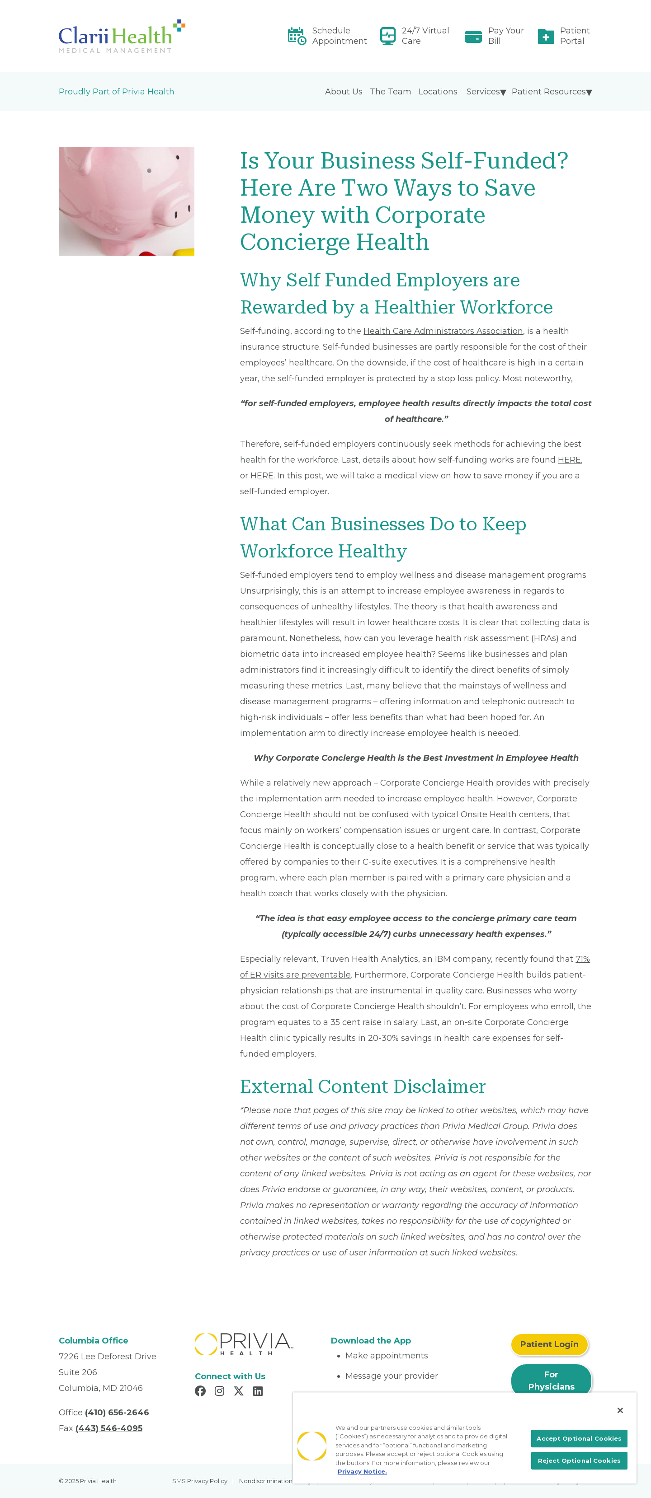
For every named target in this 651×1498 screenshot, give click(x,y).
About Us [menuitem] (344, 92)
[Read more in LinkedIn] (259, 1392)
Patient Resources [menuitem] (549, 92)
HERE (569, 460)
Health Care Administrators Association (443, 331)
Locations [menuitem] (438, 92)
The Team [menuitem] (390, 92)
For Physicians (551, 1381)
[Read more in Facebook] (201, 1392)
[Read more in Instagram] (221, 1392)
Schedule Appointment (339, 36)
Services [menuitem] (483, 92)
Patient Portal (575, 36)
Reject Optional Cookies (579, 1460)
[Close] (620, 1410)
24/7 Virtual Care (425, 36)
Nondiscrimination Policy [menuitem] (275, 1480)
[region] (465, 1438)
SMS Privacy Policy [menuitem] (199, 1480)
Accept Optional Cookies (579, 1438)
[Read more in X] (240, 1392)
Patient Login (549, 1344)
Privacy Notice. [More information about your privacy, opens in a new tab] (362, 1471)
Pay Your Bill (506, 36)
